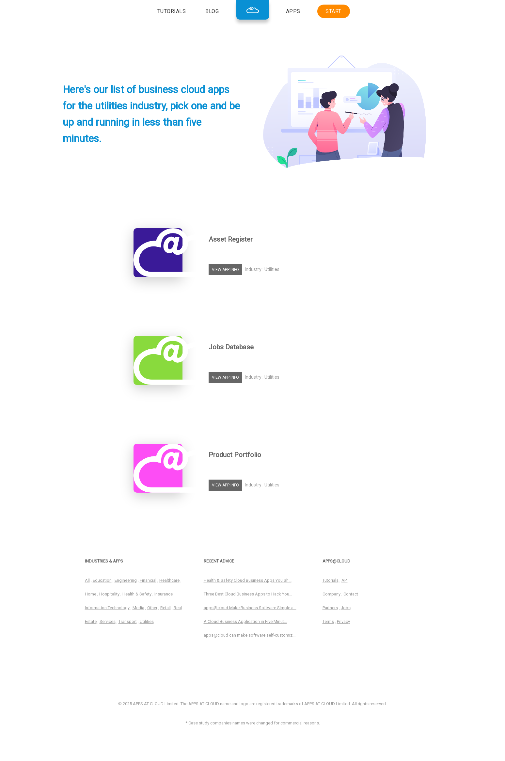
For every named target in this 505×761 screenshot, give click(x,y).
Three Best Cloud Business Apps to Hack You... (248, 594)
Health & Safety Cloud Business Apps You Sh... (248, 580)
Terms (328, 621)
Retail (165, 607)
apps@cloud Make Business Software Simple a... (250, 607)
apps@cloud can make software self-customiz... (249, 635)
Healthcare (169, 580)
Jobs (346, 607)
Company (331, 594)
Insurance (163, 594)
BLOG (212, 11)
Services (108, 621)
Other (152, 607)
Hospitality (109, 594)
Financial (148, 580)
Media (138, 607)
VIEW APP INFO (225, 269)
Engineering (126, 580)
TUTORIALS (171, 11)
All (87, 580)
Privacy (343, 621)
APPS (293, 11)
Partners (330, 607)
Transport (127, 621)
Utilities (147, 621)
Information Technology (107, 607)
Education (102, 580)
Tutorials (331, 580)
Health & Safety (136, 594)
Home (90, 594)
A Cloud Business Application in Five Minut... (245, 621)
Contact (350, 594)
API (344, 580)
